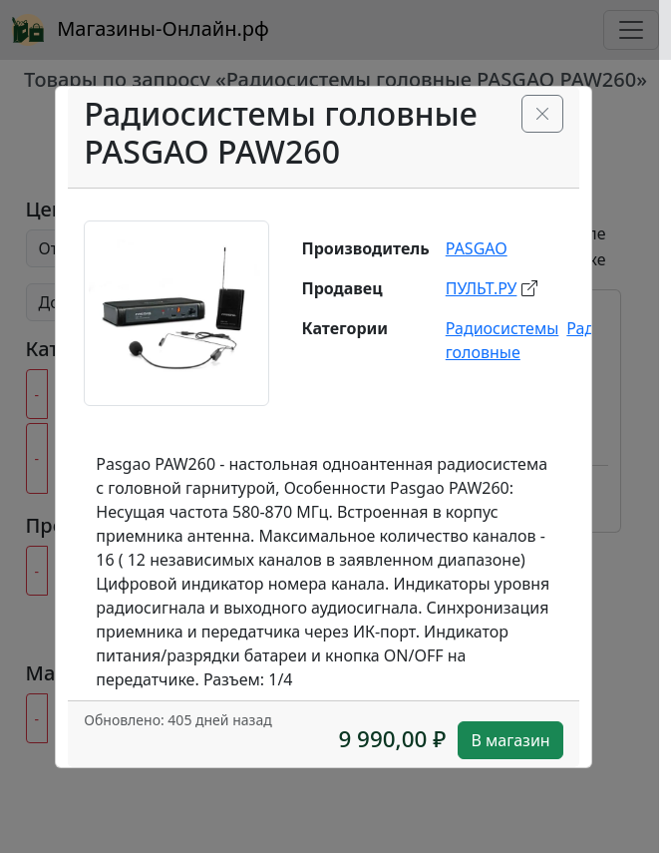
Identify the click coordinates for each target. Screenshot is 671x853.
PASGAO (476, 248)
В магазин (510, 740)
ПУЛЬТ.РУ (481, 288)
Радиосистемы (502, 328)
